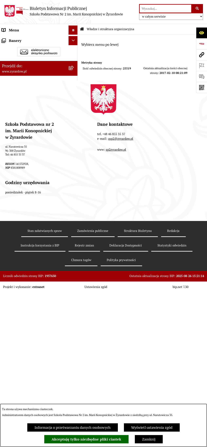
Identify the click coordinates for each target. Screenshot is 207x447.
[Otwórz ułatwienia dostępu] (201, 32)
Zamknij (148, 439)
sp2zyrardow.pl (116, 312)
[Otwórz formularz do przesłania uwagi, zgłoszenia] (201, 76)
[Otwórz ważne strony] (201, 65)
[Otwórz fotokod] (201, 87)
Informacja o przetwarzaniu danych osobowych (73, 427)
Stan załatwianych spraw (44, 393)
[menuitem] (39, 74)
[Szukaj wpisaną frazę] (197, 8)
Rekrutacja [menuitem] (10, 169)
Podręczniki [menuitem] (11, 188)
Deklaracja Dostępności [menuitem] (20, 133)
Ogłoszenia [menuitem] (11, 160)
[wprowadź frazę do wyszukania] (165, 8)
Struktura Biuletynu (138, 393)
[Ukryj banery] (73, 207)
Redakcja (173, 393)
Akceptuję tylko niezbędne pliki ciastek (86, 439)
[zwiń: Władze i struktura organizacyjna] (74, 63)
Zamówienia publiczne (92, 393)
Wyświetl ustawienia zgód (151, 427)
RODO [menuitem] (7, 197)
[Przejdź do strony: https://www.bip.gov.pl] (201, 43)
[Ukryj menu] (73, 30)
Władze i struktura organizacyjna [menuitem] (28, 63)
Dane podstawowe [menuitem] (16, 53)
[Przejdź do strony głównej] (63, 11)
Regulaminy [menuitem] (11, 151)
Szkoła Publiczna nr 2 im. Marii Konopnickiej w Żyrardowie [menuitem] (27, 42)
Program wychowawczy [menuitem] (20, 178)
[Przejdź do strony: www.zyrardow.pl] (201, 54)
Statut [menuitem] (7, 142)
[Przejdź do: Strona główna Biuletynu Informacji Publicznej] (82, 29)
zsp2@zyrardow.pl (120, 301)
